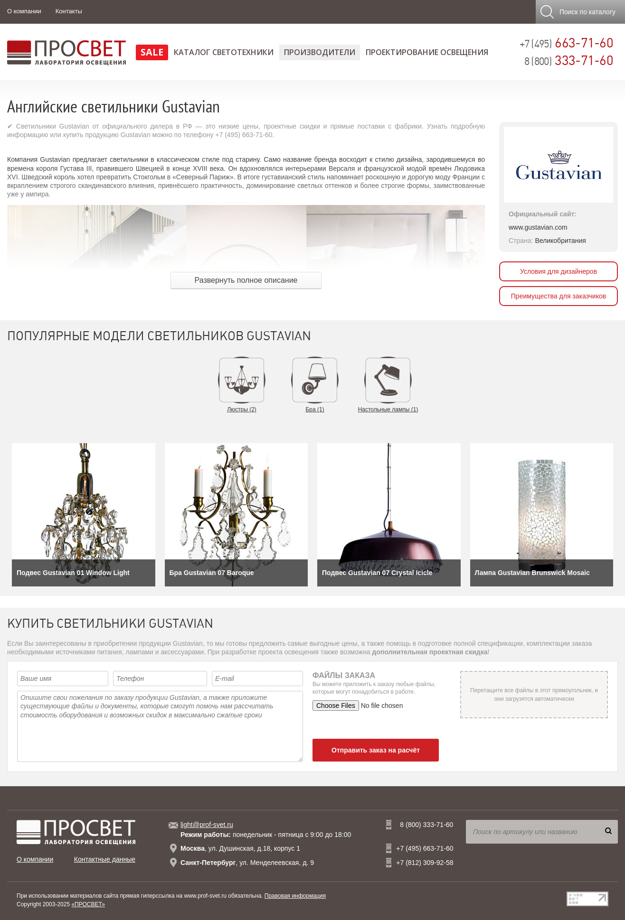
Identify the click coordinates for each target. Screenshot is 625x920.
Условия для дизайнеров (558, 271)
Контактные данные (104, 859)
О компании (24, 11)
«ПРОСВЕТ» (88, 904)
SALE (152, 52)
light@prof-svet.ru (206, 824)
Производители (319, 52)
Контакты (69, 11)
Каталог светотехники (224, 52)
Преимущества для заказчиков (558, 296)
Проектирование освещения (427, 52)
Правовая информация (295, 895)
